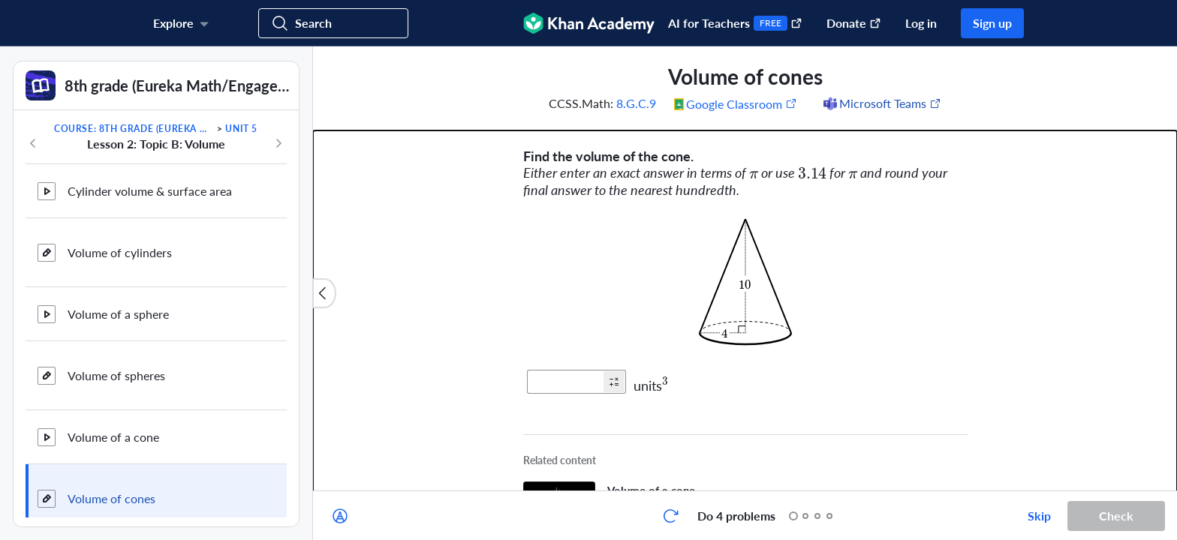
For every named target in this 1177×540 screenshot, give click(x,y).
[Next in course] (278, 143)
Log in (921, 23)
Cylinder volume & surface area (150, 175)
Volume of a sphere (118, 298)
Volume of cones (111, 483)
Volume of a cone (113, 421)
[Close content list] (324, 293)
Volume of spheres (116, 359)
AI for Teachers (735, 23)
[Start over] (670, 516)
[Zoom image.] (745, 282)
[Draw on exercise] (340, 516)
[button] (614, 381)
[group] (745, 268)
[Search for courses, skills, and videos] (333, 23)
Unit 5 (241, 128)
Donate (853, 23)
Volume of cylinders (120, 237)
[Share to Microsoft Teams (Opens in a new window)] (881, 103)
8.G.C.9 (636, 103)
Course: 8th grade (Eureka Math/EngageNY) (134, 128)
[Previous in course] (33, 143)
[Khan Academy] (589, 23)
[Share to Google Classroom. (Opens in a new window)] (735, 103)
